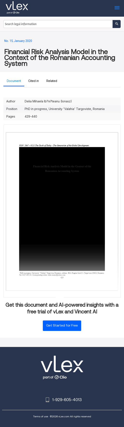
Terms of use (40, 416)
